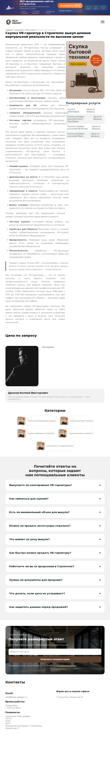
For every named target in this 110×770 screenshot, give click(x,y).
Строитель (19, 30)
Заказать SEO (70, 5)
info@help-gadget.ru (16, 697)
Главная (8, 30)
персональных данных (66, 665)
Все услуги (31, 30)
